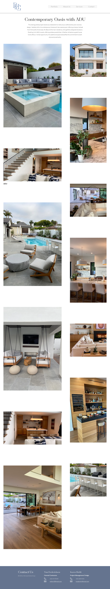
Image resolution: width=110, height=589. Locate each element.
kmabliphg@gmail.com (82, 581)
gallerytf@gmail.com (56, 581)
